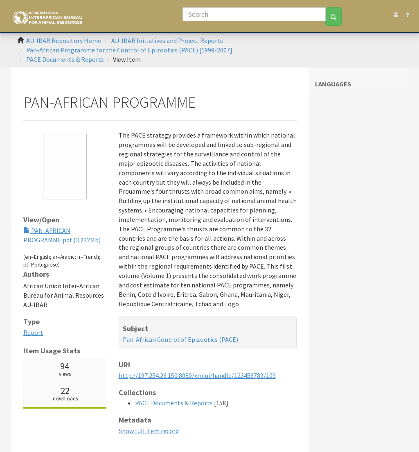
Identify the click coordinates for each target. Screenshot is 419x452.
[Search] (254, 14)
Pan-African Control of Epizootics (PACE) (180, 339)
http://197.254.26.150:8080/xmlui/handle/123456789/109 (197, 375)
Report (33, 332)
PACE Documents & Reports (65, 59)
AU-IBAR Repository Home (63, 40)
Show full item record (149, 431)
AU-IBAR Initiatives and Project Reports (167, 40)
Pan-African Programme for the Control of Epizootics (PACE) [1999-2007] (129, 50)
